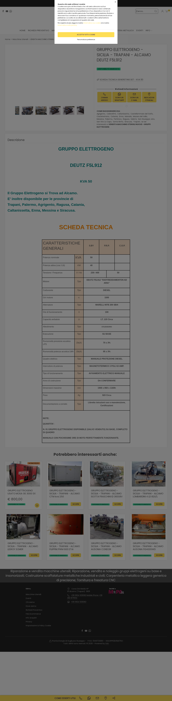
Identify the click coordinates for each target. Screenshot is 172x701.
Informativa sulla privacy (67, 25)
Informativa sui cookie (91, 23)
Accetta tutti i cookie (86, 35)
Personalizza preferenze (86, 39)
